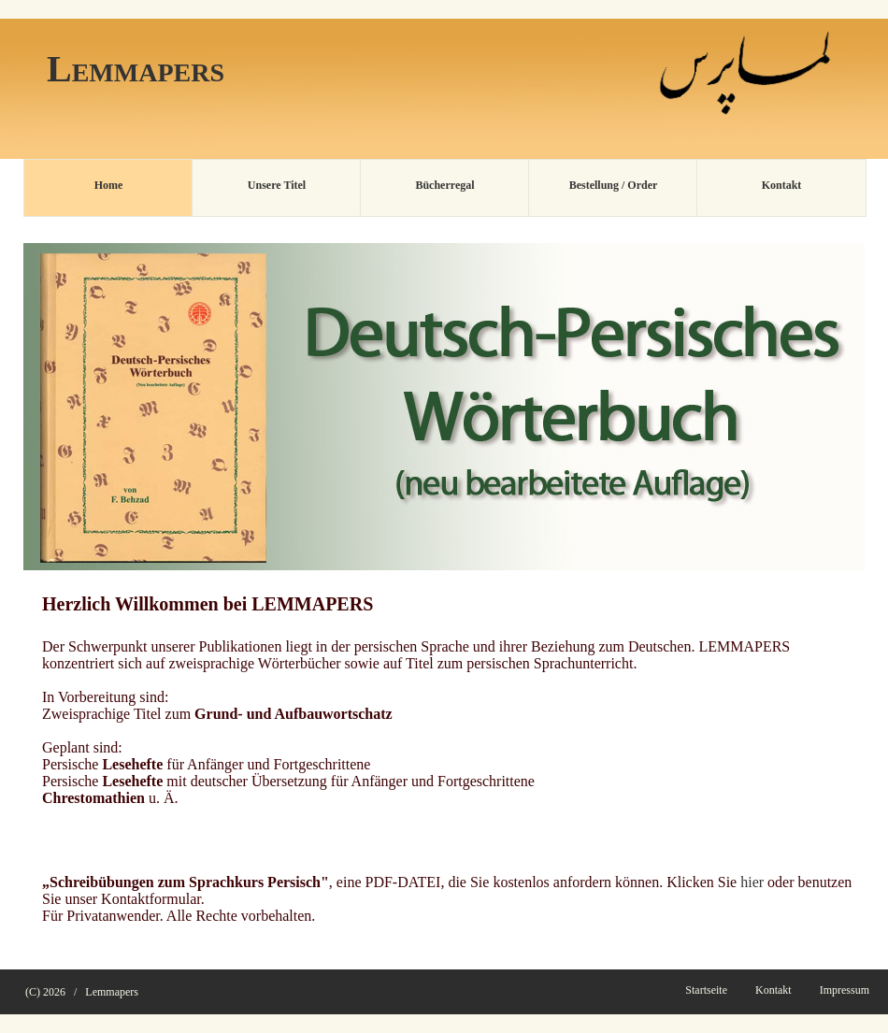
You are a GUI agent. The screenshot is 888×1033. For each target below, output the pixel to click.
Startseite (706, 990)
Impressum (844, 990)
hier (752, 882)
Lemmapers (111, 991)
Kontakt (773, 990)
